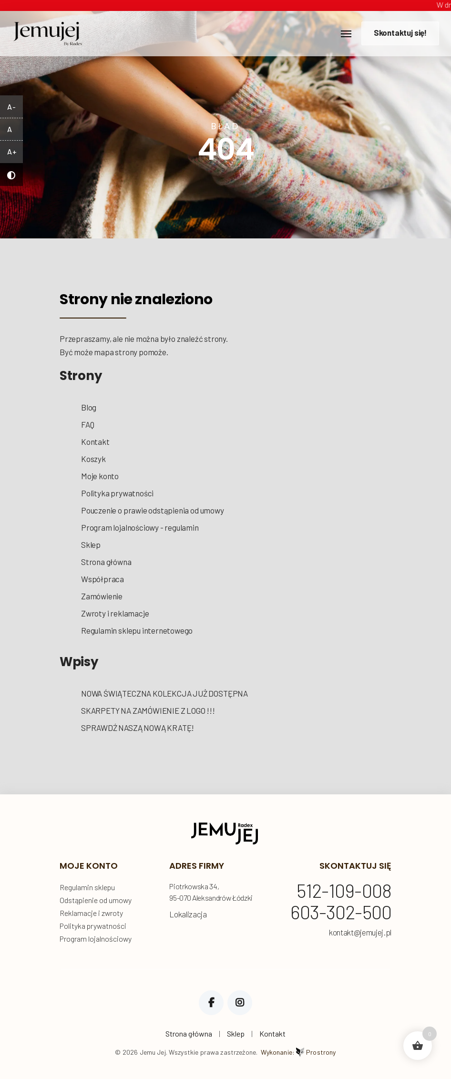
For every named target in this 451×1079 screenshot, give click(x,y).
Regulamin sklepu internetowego (137, 630)
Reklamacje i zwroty (91, 912)
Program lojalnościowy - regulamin (140, 527)
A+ (12, 151)
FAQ (87, 424)
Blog (88, 407)
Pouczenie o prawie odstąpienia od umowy (152, 510)
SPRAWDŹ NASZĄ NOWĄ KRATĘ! (137, 727)
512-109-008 (344, 891)
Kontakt (95, 441)
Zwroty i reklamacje (115, 613)
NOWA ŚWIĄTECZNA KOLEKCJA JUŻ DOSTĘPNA (164, 693)
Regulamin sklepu (87, 887)
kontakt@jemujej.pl (360, 932)
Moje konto (100, 476)
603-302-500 (340, 912)
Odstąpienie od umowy (96, 899)
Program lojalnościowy (96, 938)
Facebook (211, 1002)
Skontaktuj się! (400, 32)
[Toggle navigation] (346, 33)
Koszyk (93, 458)
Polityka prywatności (117, 493)
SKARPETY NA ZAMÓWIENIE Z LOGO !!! (148, 710)
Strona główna (106, 561)
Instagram (239, 1002)
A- (11, 106)
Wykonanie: (298, 1052)
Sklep (91, 544)
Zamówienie (102, 596)
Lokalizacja (187, 914)
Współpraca (102, 579)
